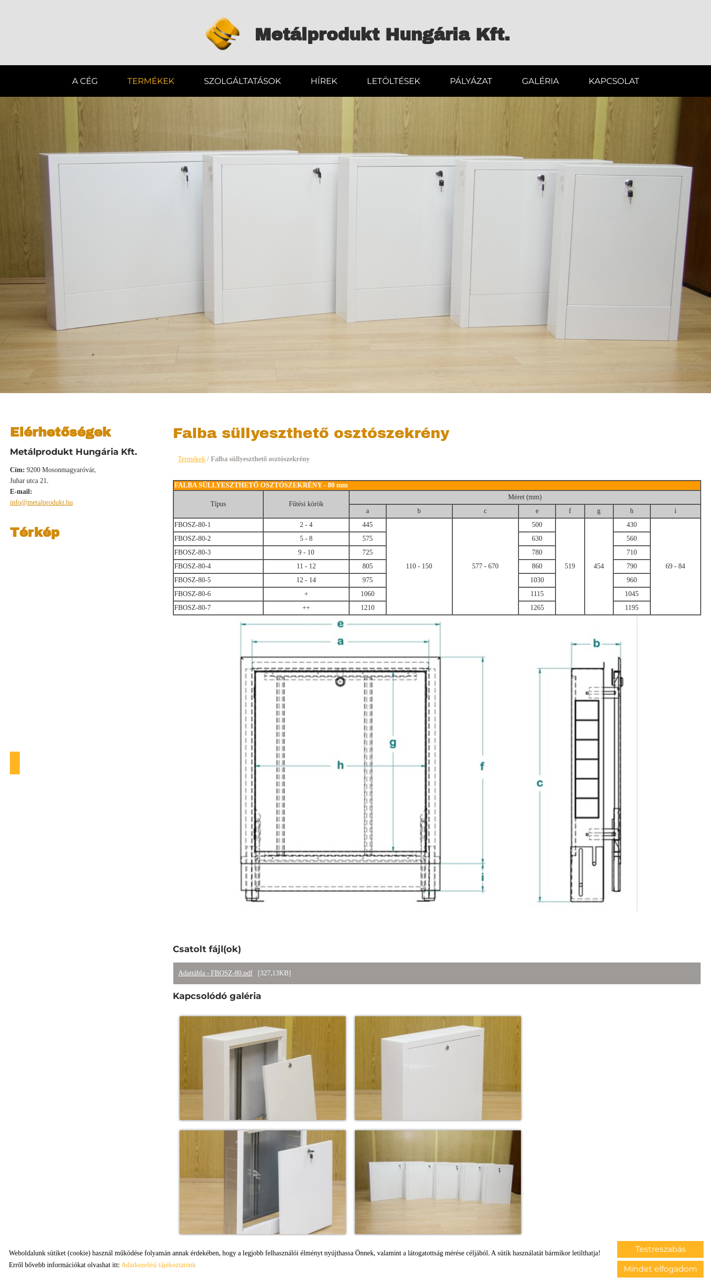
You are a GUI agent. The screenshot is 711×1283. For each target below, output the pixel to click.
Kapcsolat (614, 80)
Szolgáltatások (242, 80)
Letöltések (393, 80)
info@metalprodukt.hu (41, 501)
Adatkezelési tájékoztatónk (158, 1265)
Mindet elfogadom (660, 1269)
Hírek (324, 80)
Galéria (540, 80)
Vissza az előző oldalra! (238, 1215)
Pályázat (471, 80)
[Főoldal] (217, 34)
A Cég (85, 80)
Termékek (150, 80)
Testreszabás (660, 1249)
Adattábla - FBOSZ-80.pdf (215, 972)
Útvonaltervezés (15, 762)
